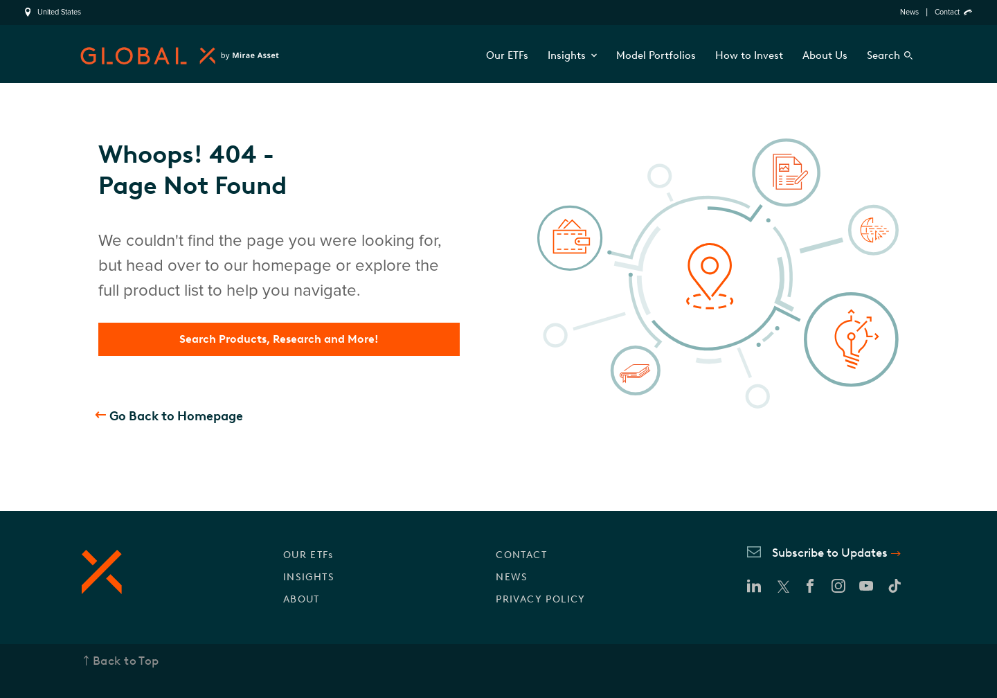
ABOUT (301, 599)
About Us (824, 55)
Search (883, 55)
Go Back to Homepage (176, 416)
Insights (572, 55)
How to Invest (749, 55)
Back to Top (126, 661)
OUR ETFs (308, 555)
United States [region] (59, 12)
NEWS (512, 577)
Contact (947, 12)
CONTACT (521, 555)
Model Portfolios (656, 55)
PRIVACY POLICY (541, 599)
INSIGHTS (308, 577)
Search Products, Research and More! (279, 339)
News (909, 12)
